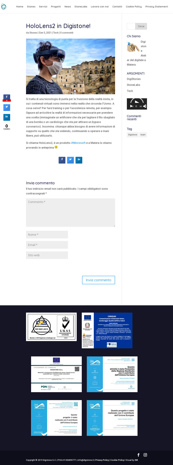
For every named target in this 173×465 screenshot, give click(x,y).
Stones (31, 6)
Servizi (43, 6)
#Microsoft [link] (78, 142)
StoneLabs (81, 6)
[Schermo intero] (146, 106)
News (68, 6)
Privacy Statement (156, 6)
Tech (55, 32)
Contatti (117, 6)
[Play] (131, 106)
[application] (137, 104)
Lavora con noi (100, 6)
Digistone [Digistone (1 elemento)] (132, 135)
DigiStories (134, 79)
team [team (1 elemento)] (143, 135)
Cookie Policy (134, 6)
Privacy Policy (102, 460)
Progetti (56, 6)
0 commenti (66, 32)
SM (136, 460)
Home (19, 6)
